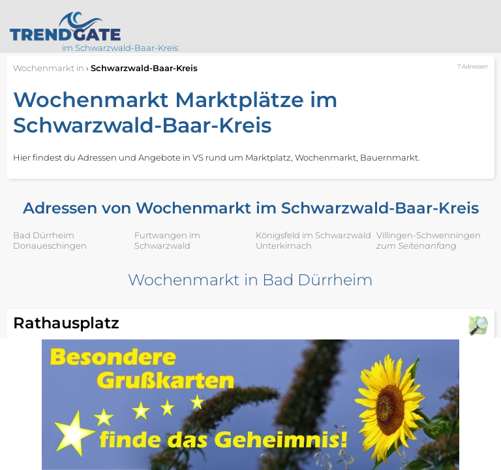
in (48, 68)
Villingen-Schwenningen (428, 235)
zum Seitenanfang (416, 245)
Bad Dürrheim (43, 235)
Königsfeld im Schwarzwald (313, 235)
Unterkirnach (284, 245)
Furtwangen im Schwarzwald (167, 240)
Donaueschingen (50, 245)
